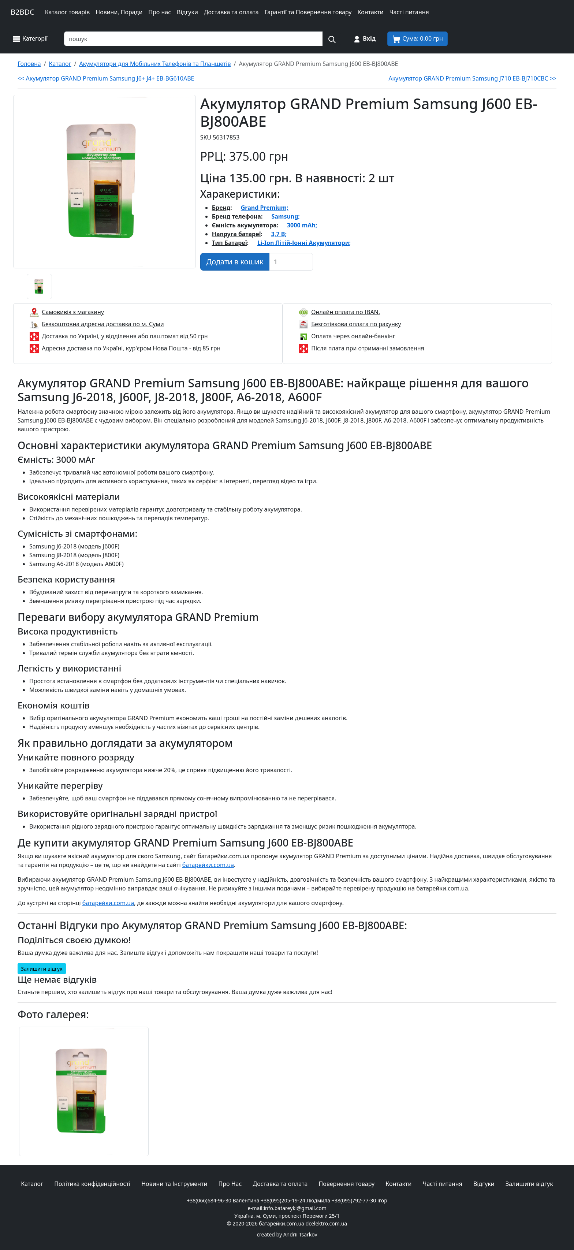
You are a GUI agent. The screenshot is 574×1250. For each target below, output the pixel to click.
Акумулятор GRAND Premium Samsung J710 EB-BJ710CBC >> (472, 78)
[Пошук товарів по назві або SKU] (193, 38)
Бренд (221, 208)
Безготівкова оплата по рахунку (356, 324)
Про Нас (230, 1184)
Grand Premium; (264, 208)
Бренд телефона (236, 216)
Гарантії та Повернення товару (308, 12)
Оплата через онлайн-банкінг (353, 336)
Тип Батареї (229, 243)
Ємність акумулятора (244, 225)
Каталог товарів (67, 12)
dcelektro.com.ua (326, 1223)
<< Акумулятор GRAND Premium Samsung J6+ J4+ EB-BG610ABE (106, 78)
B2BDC (22, 12)
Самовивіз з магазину (73, 312)
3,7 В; (279, 234)
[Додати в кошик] (235, 262)
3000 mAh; (302, 225)
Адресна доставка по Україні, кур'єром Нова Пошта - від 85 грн (131, 348)
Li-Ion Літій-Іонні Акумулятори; (304, 243)
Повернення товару (347, 1184)
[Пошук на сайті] (332, 38)
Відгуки (187, 12)
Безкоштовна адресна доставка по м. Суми (103, 324)
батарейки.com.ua (208, 865)
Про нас (159, 12)
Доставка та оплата (231, 12)
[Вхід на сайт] (364, 39)
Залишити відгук (42, 968)
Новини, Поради (119, 12)
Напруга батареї (236, 234)
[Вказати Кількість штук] (291, 262)
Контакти (370, 12)
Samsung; (285, 216)
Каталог (32, 1184)
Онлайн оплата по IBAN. (345, 312)
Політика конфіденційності (92, 1184)
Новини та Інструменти (174, 1184)
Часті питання (409, 12)
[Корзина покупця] (417, 38)
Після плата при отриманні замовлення (367, 348)
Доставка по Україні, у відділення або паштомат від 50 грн (125, 336)
